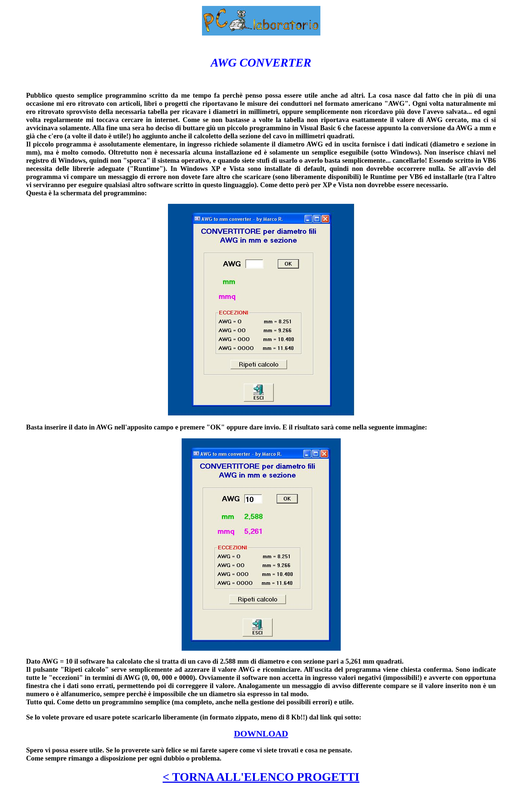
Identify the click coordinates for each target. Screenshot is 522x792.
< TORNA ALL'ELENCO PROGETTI (261, 776)
